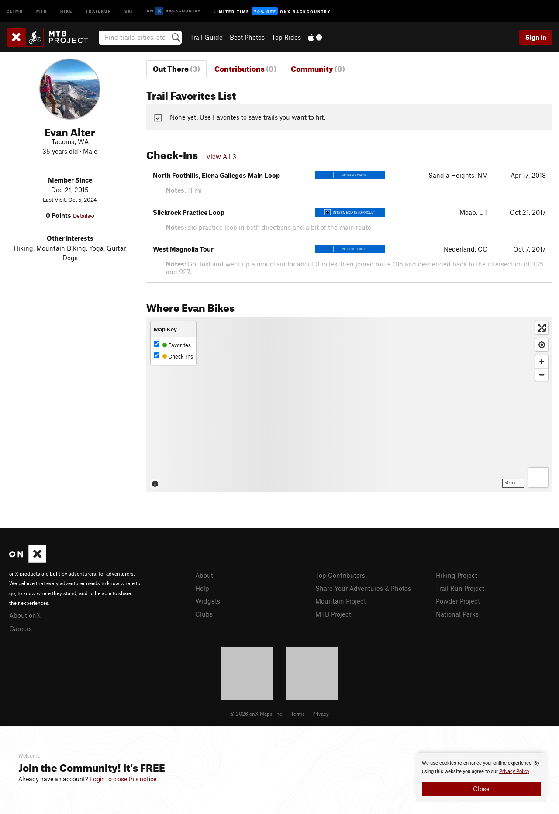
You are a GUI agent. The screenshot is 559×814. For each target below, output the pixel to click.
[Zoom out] (541, 374)
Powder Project (458, 601)
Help (202, 588)
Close (481, 789)
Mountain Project (340, 601)
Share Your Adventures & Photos (363, 588)
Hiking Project (456, 575)
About (204, 575)
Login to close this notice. (124, 779)
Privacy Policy (514, 771)
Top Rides (286, 37)
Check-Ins (173, 356)
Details (83, 215)
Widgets (207, 601)
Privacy (320, 714)
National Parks (457, 614)
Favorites (172, 344)
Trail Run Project (460, 588)
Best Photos (247, 37)
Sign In (535, 37)
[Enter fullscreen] (541, 327)
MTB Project (333, 614)
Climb (15, 11)
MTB (41, 11)
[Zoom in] (541, 361)
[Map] (349, 404)
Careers (20, 628)
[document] (481, 777)
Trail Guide (206, 37)
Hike (66, 11)
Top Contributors (340, 575)
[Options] (538, 477)
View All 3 (221, 156)
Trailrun (98, 11)
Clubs (204, 614)
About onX (25, 615)
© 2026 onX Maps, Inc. (256, 714)
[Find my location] (541, 344)
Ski (129, 11)
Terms (298, 714)
